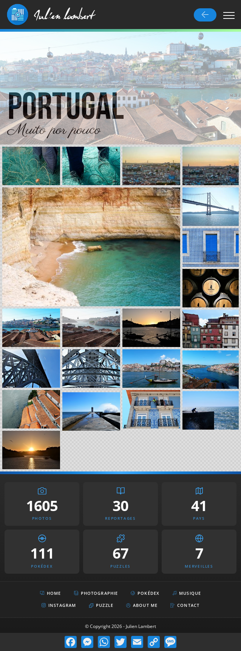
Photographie (96, 593)
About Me (142, 605)
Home (50, 593)
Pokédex (145, 593)
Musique (186, 593)
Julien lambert (64, 14)
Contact (184, 605)
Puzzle (101, 605)
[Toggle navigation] (229, 15)
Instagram (59, 605)
